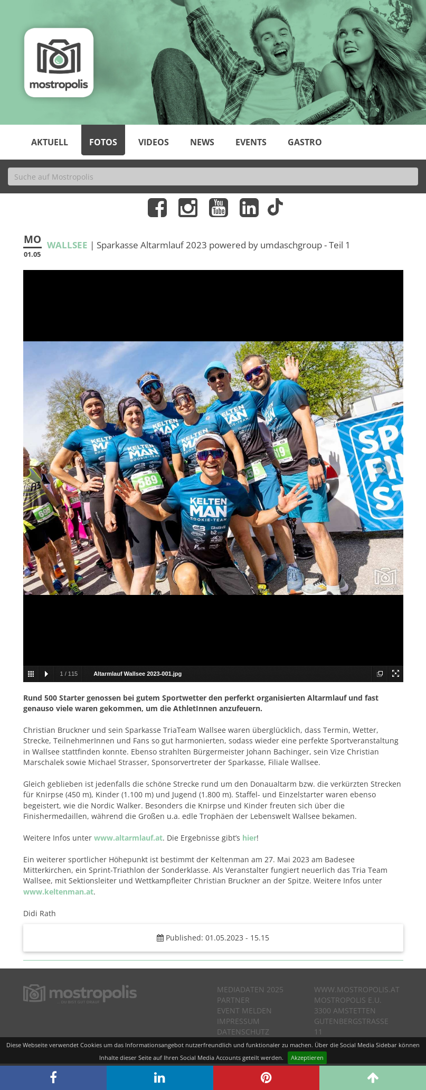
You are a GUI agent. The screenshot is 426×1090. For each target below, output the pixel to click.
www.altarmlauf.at (128, 838)
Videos (153, 142)
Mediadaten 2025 (250, 989)
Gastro (305, 142)
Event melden (244, 1010)
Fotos (103, 142)
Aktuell (49, 142)
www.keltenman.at (58, 892)
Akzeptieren (307, 1057)
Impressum (238, 1021)
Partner (233, 1000)
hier (249, 838)
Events (251, 142)
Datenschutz (243, 1032)
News (202, 142)
